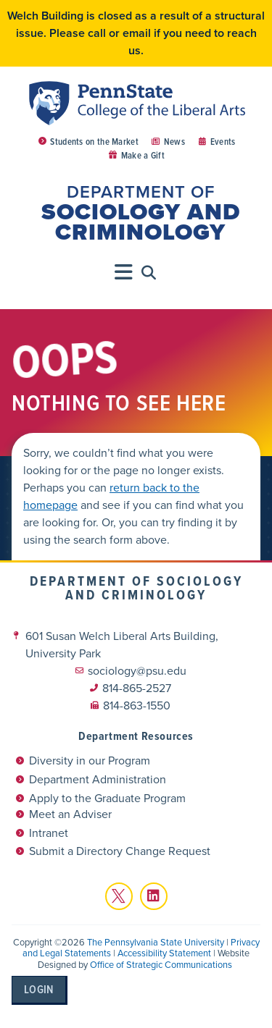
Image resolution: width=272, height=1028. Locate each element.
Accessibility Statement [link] (164, 953)
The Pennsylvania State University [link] (155, 942)
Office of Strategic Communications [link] (161, 965)
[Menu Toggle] (124, 272)
